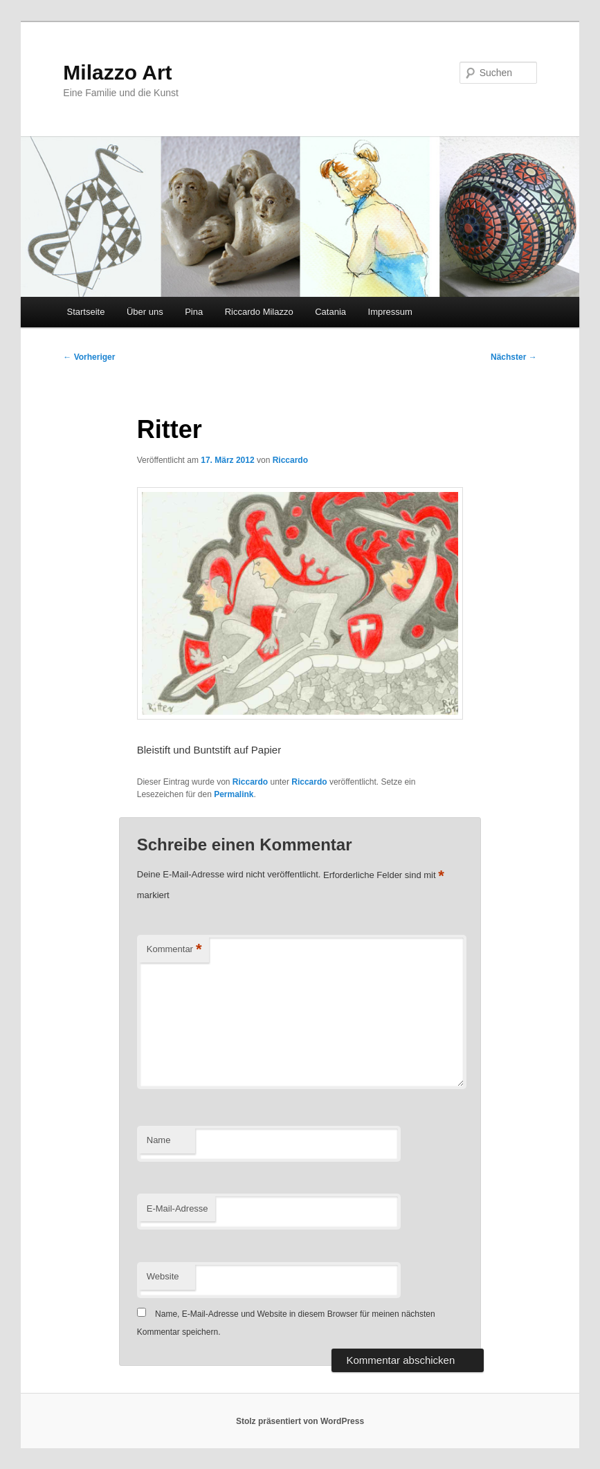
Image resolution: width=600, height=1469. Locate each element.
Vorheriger (89, 357)
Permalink (233, 794)
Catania (330, 312)
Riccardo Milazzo (259, 312)
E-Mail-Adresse (177, 1208)
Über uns (145, 312)
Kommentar (174, 950)
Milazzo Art (117, 72)
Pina (194, 312)
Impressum (390, 312)
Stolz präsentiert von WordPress (300, 1421)
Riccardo (290, 460)
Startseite (86, 312)
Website (163, 1276)
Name (159, 1140)
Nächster (514, 357)
